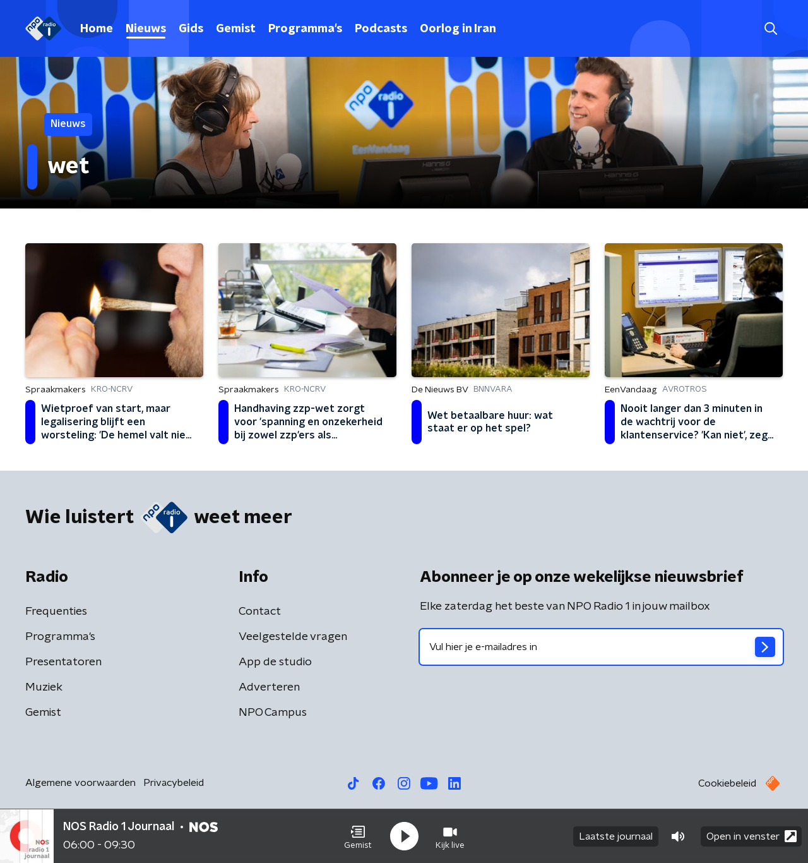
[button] (358, 836)
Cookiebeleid (727, 783)
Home (96, 29)
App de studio (275, 662)
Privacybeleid (173, 783)
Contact (260, 611)
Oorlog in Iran (458, 29)
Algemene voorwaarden (80, 783)
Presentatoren (63, 662)
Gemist (236, 29)
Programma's (305, 29)
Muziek (43, 687)
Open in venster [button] (751, 836)
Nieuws (146, 29)
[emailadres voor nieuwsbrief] (601, 647)
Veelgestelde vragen (293, 637)
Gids (191, 29)
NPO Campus (273, 712)
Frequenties (56, 611)
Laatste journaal (616, 836)
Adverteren (269, 687)
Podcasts (381, 29)
